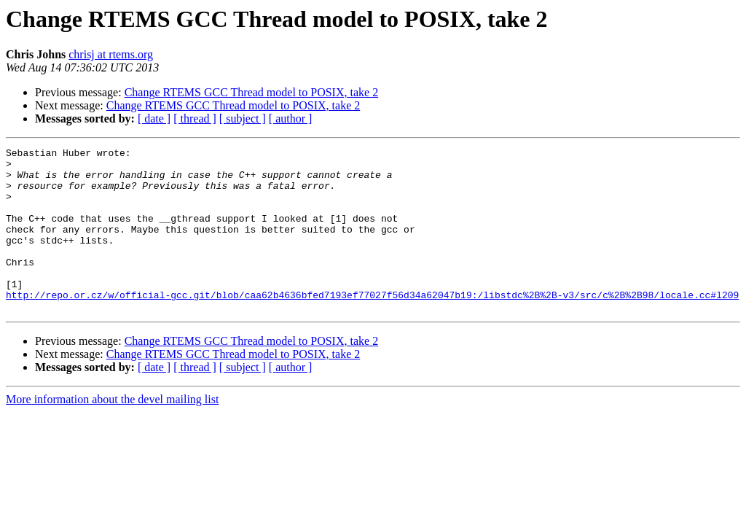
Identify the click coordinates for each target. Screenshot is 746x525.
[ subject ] (242, 118)
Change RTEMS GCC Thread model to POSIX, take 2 (252, 92)
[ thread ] (194, 118)
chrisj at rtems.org (110, 54)
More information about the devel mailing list (112, 432)
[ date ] (154, 118)
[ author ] (291, 118)
